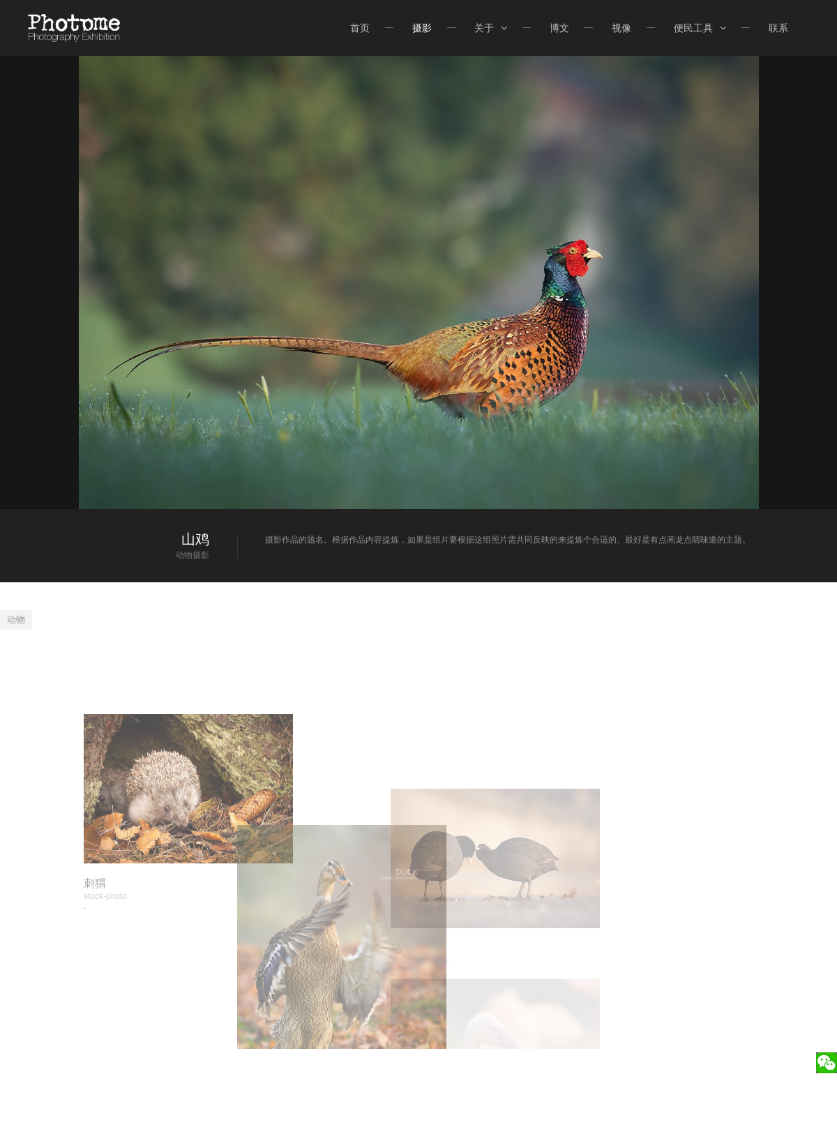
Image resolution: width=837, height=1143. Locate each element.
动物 (16, 619)
